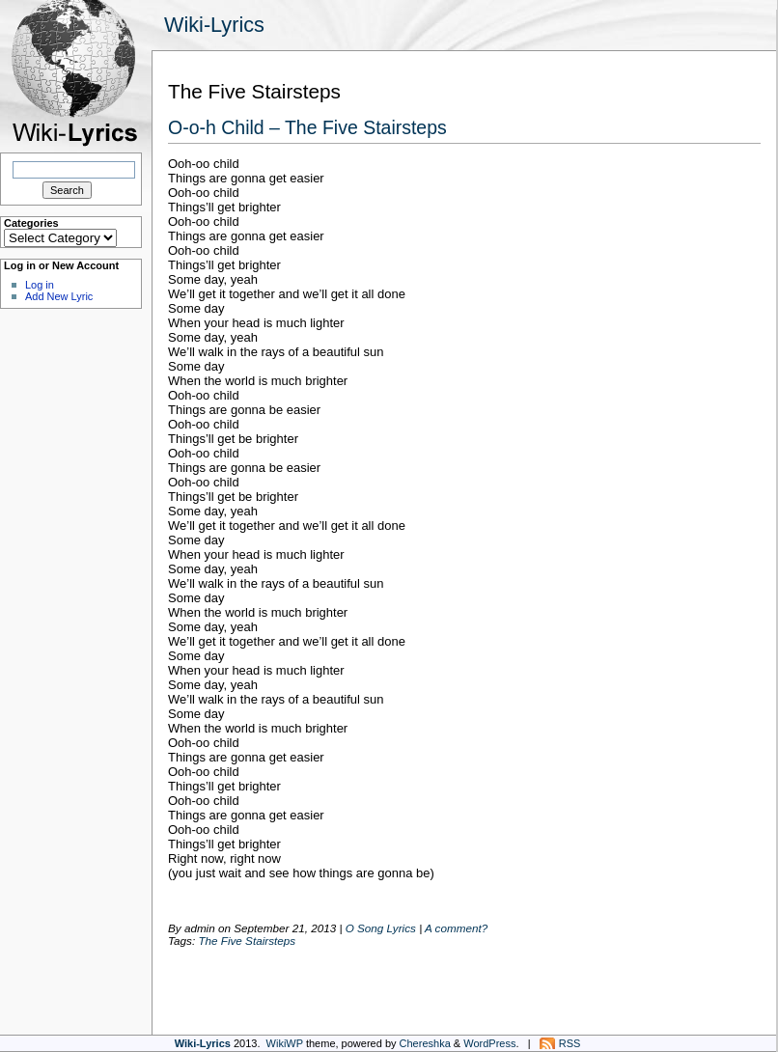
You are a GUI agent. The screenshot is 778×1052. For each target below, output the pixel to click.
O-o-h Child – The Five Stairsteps (307, 127)
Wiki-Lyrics (214, 25)
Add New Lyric (59, 296)
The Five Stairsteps (246, 940)
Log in (39, 285)
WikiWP (284, 1043)
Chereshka (425, 1043)
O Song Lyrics (381, 928)
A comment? (456, 928)
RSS (570, 1043)
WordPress (489, 1043)
